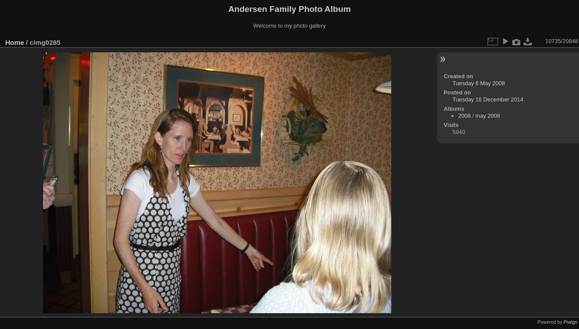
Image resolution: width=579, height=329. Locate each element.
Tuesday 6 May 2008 (478, 83)
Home (14, 42)
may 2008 (487, 115)
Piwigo (570, 322)
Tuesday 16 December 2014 (487, 99)
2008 (464, 115)
